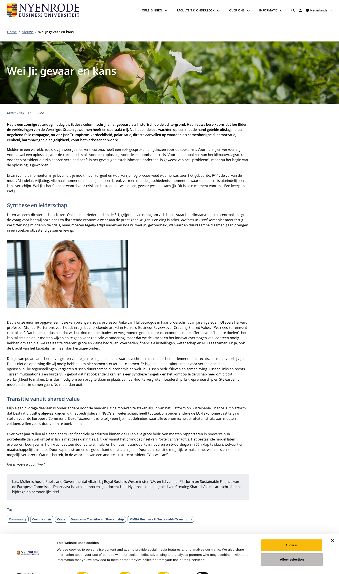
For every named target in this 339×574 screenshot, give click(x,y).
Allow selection (292, 549)
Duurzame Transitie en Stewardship (97, 519)
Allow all (292, 535)
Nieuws (28, 32)
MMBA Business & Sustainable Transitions (161, 519)
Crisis (61, 519)
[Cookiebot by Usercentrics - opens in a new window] (28, 565)
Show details (227, 565)
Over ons (237, 10)
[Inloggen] (300, 10)
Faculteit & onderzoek (195, 10)
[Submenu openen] (166, 10)
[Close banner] (332, 530)
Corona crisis (41, 519)
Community (16, 113)
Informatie (268, 10)
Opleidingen (152, 10)
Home (12, 32)
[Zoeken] (293, 10)
